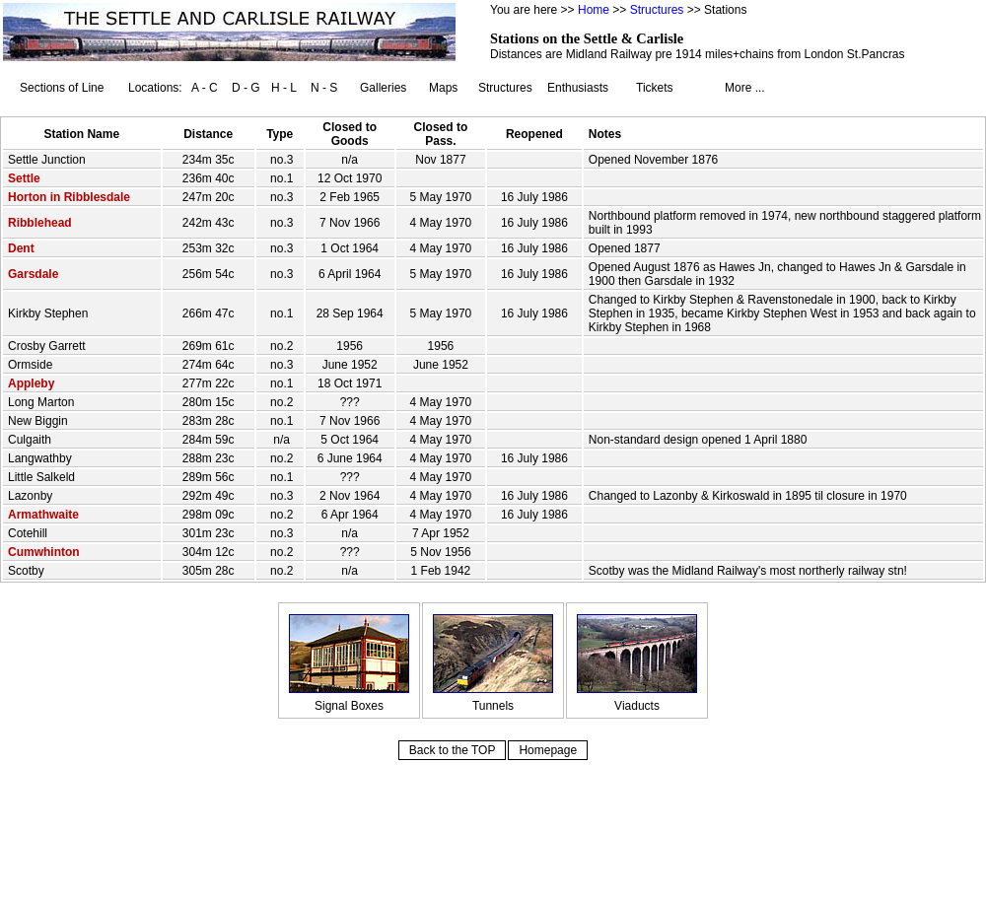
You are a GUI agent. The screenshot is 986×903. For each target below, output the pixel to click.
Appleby (31, 383)
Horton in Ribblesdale (69, 197)
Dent (21, 248)
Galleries (383, 88)
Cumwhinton (44, 552)
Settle (24, 178)
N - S (324, 88)
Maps (443, 88)
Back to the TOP (452, 750)
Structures (657, 10)
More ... (745, 88)
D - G (246, 88)
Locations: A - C (173, 88)
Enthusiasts (577, 88)
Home (593, 10)
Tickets (654, 88)
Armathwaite (43, 514)
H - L (284, 88)
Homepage (548, 750)
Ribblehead (40, 223)
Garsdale (33, 274)
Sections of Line (62, 88)
